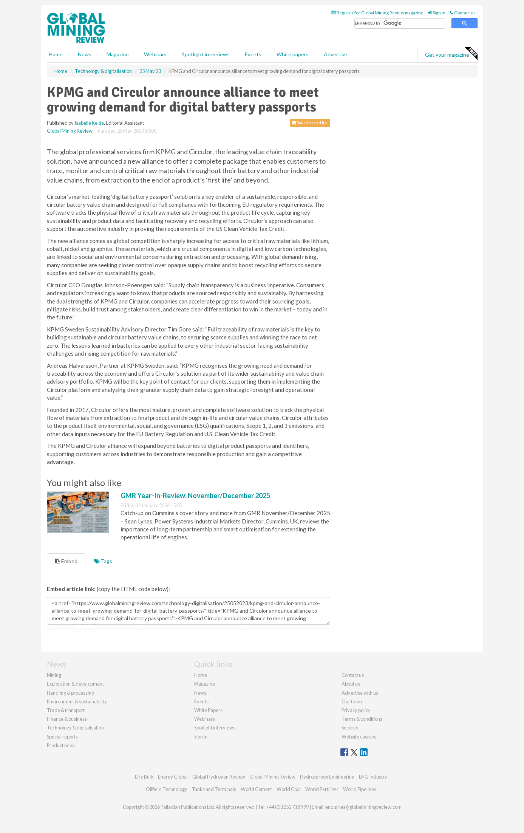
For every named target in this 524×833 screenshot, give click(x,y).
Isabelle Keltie (89, 123)
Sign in (436, 12)
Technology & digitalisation (75, 728)
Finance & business (67, 719)
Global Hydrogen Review (218, 777)
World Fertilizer (322, 789)
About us (351, 684)
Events (253, 54)
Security (350, 728)
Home (56, 54)
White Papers (208, 710)
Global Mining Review (70, 131)
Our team (352, 701)
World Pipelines (359, 789)
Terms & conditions (362, 719)
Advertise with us (360, 693)
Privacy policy (356, 710)
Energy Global (173, 777)
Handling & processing (70, 693)
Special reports (62, 737)
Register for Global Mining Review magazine (377, 12)
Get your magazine (451, 53)
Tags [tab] (103, 561)
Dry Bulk (144, 777)
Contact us (463, 12)
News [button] (84, 54)
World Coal (289, 789)
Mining (54, 675)
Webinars (155, 54)
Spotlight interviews (206, 54)
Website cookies (359, 737)
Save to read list (310, 122)
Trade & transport (66, 710)
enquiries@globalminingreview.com (363, 807)
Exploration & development (75, 684)
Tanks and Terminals (214, 789)
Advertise (335, 54)
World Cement (256, 789)
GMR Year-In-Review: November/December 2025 (195, 495)
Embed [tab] (66, 561)
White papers (293, 54)
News (200, 693)
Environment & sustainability (77, 701)
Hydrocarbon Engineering (327, 777)
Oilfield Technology (166, 789)
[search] (399, 23)
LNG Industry (373, 777)
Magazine (118, 54)
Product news (61, 745)
